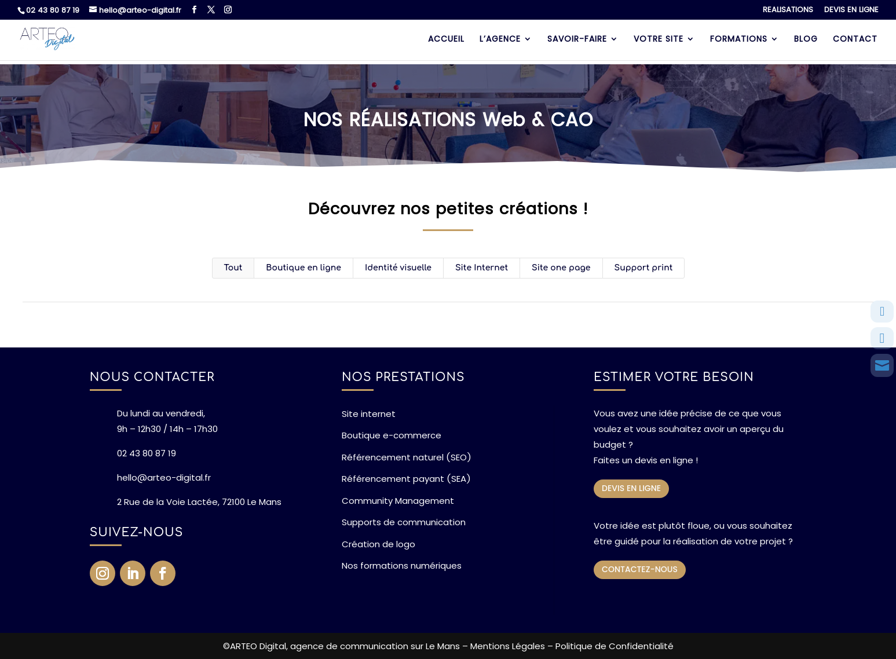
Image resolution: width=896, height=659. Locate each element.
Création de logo (378, 544)
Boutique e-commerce (391, 435)
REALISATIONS (788, 10)
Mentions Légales (507, 646)
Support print (644, 267)
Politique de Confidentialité (614, 646)
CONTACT (855, 40)
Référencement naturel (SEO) (406, 457)
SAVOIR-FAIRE (577, 40)
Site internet (369, 414)
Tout (233, 267)
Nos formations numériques (402, 565)
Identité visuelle (398, 267)
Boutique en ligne (303, 267)
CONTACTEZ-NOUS (640, 569)
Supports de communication (404, 522)
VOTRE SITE (658, 40)
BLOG (806, 40)
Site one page (561, 267)
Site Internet (481, 267)
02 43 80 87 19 (52, 10)
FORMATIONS (738, 40)
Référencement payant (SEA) (406, 479)
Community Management (398, 501)
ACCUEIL (446, 40)
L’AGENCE (500, 40)
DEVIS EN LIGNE (851, 10)
